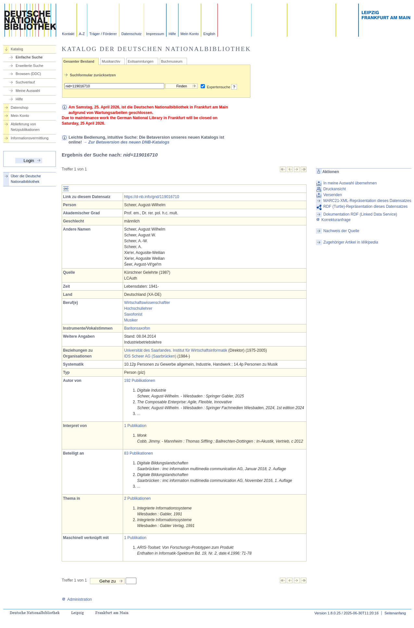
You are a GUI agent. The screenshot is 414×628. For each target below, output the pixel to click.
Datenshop (19, 107)
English (209, 34)
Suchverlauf (25, 82)
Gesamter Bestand (78, 61)
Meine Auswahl (28, 91)
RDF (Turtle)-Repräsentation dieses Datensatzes (365, 206)
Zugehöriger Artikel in (350, 242)
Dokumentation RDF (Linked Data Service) (360, 214)
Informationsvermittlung (29, 138)
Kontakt (68, 34)
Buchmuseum (171, 61)
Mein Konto (190, 34)
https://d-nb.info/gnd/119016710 (151, 197)
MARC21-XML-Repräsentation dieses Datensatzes (367, 200)
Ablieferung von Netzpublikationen (25, 127)
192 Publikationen (139, 380)
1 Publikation (135, 425)
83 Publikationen (138, 453)
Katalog (17, 49)
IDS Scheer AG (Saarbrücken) (150, 356)
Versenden (332, 195)
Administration (77, 599)
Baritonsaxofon (137, 328)
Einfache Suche (29, 57)
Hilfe (172, 34)
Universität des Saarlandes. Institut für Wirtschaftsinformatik (175, 350)
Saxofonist (133, 314)
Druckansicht (334, 189)
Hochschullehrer (138, 308)
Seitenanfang (395, 613)
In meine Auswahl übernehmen (350, 183)
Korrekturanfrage (333, 220)
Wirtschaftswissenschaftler (147, 302)
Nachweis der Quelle (341, 231)
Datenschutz (131, 34)
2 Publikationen (137, 498)
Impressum (155, 34)
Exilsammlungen (140, 61)
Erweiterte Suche (29, 66)
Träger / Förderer (103, 34)
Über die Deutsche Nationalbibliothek (26, 178)
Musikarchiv (111, 61)
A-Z (82, 34)
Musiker (131, 320)
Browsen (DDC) (28, 74)
